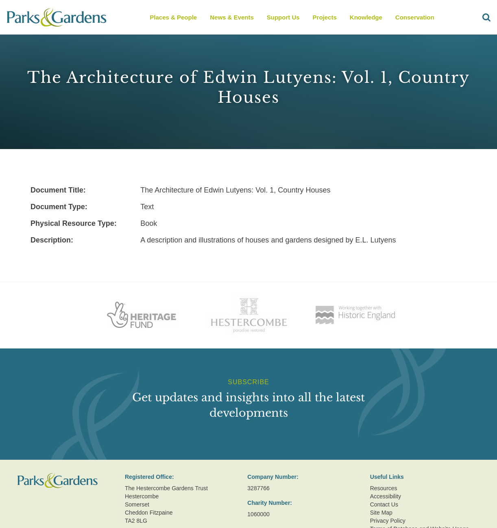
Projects (325, 17)
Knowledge (366, 17)
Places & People (173, 17)
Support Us (283, 17)
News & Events (232, 17)
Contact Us (384, 504)
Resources (383, 488)
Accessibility (385, 496)
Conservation (414, 17)
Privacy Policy (387, 520)
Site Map (381, 512)
